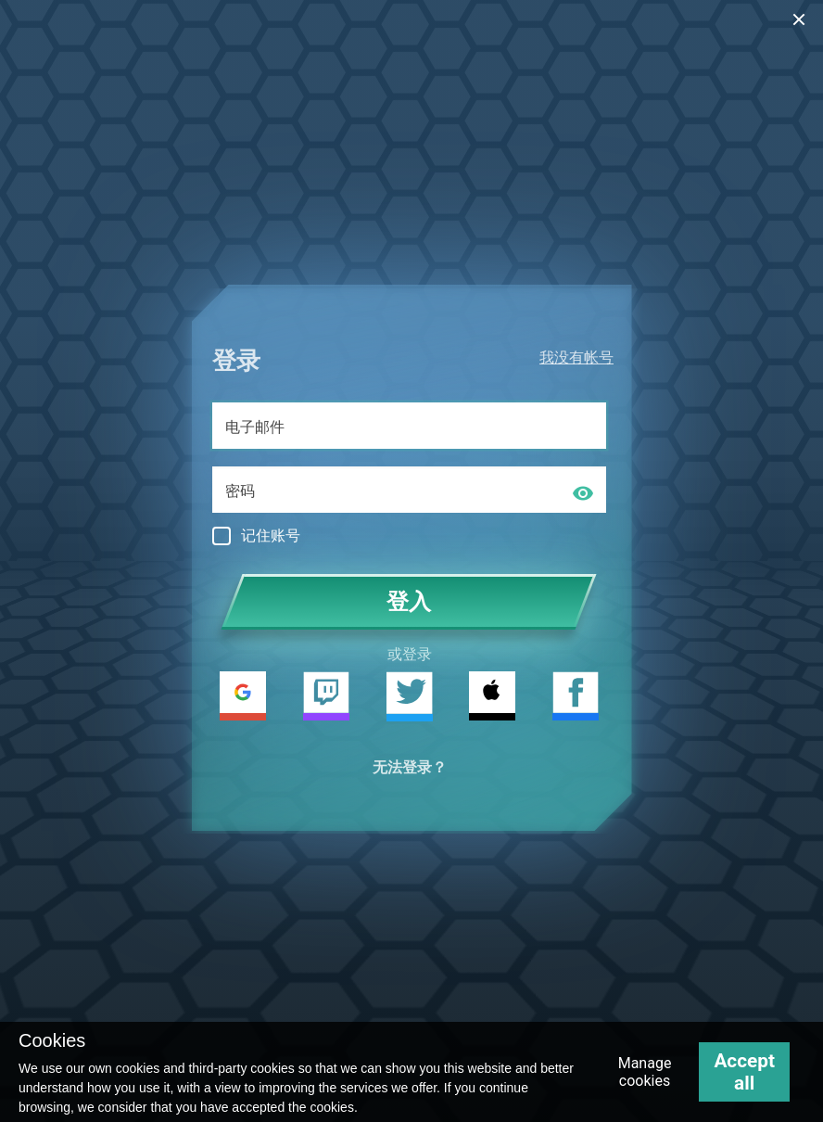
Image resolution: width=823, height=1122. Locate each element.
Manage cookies (645, 1072)
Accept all (744, 1072)
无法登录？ (410, 767)
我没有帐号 (576, 357)
